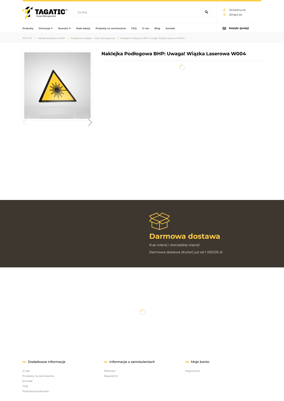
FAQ (25, 386)
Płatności (110, 371)
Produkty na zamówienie (38, 376)
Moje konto (192, 371)
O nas (26, 371)
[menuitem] (27, 28)
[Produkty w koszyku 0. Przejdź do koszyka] (239, 28)
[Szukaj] (206, 12)
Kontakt (27, 381)
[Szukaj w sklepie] (138, 12)
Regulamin (111, 376)
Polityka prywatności (35, 391)
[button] (24, 123)
